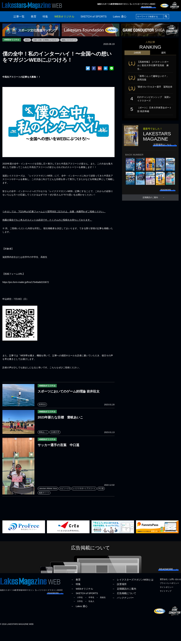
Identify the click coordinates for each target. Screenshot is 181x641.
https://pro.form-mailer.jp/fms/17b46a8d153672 (25, 282)
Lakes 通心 (119, 16)
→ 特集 (76, 596)
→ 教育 (76, 591)
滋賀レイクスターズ (78, 40)
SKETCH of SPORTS (94, 16)
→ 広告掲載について (124, 605)
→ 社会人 (89, 613)
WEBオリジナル (64, 16)
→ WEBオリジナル (82, 600)
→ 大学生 (78, 613)
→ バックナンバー (123, 609)
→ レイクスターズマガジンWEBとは (132, 591)
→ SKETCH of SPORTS (84, 605)
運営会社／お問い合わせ (170, 591)
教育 (33, 16)
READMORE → (148, 7)
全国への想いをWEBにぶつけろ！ (51, 40)
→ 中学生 (89, 609)
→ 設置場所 (119, 596)
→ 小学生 (78, 609)
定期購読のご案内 (150, 206)
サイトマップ (165, 603)
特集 (45, 16)
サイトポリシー (166, 599)
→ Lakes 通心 (79, 618)
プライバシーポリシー (169, 595)
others (30, 40)
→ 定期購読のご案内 (124, 600)
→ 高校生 (101, 609)
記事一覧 (19, 16)
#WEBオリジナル (13, 40)
